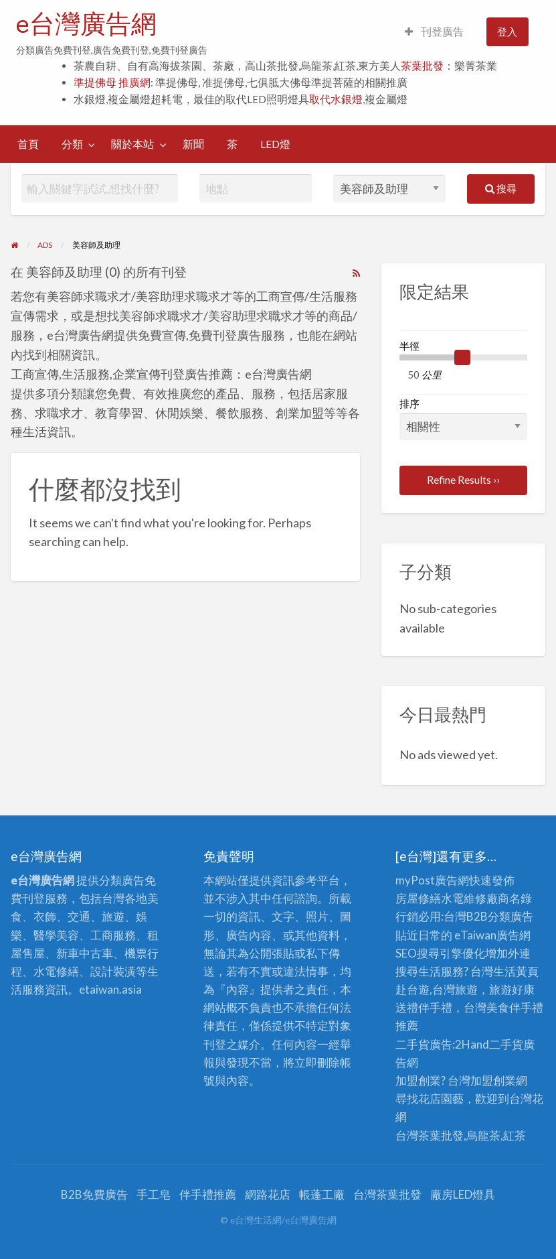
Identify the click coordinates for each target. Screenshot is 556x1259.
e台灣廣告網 (86, 23)
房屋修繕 (418, 898)
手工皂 (153, 1194)
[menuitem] (434, 31)
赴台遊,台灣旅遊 (436, 989)
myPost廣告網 (432, 880)
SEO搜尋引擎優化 (440, 953)
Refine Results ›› (463, 480)
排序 (463, 418)
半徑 (409, 346)
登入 (507, 31)
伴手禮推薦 (207, 1194)
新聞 (193, 144)
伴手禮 (526, 1007)
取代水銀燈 (336, 99)
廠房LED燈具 (462, 1194)
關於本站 (132, 144)
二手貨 (506, 1044)
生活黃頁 (516, 971)
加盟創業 (493, 1080)
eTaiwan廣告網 (492, 935)
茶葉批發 (422, 66)
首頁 (28, 144)
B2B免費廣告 (94, 1194)
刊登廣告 (434, 31)
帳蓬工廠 (322, 1194)
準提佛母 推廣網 (112, 82)
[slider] (462, 358)
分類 (72, 144)
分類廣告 (510, 916)
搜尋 (501, 188)
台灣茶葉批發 (429, 1135)
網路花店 (267, 1194)
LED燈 (275, 144)
